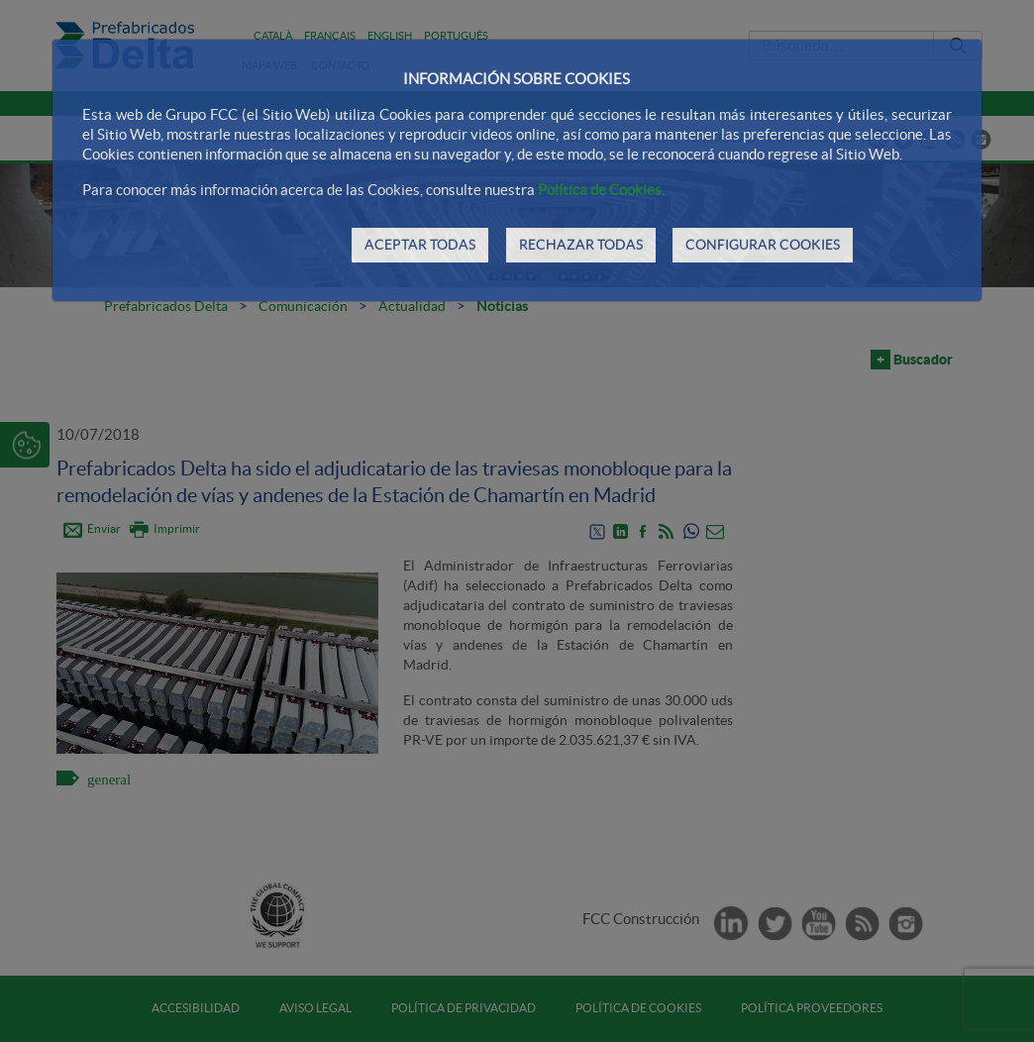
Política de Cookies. (601, 189)
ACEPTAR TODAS (419, 245)
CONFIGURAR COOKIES (762, 245)
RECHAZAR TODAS (581, 245)
